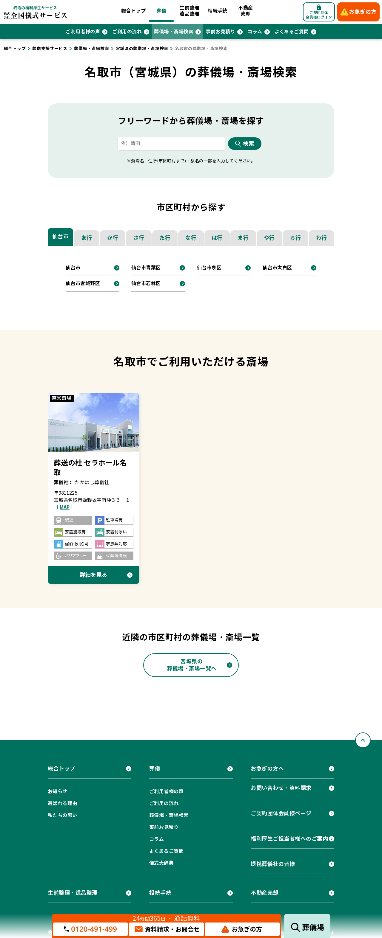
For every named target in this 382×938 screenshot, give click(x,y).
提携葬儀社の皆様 (273, 864)
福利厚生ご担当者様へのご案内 (289, 838)
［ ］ (65, 507)
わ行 (321, 237)
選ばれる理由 (62, 803)
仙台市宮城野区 (83, 283)
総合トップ (133, 11)
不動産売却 (245, 11)
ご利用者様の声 (83, 32)
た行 (164, 237)
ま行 (243, 237)
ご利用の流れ (127, 32)
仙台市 (60, 236)
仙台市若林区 (146, 283)
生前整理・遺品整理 (73, 892)
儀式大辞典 (161, 863)
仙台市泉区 (209, 268)
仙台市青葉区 (146, 268)
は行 (217, 237)
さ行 (138, 237)
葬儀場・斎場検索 (173, 32)
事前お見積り (220, 32)
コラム (254, 32)
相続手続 (217, 11)
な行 (190, 237)
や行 (269, 237)
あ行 (86, 237)
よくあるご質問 (292, 32)
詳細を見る (93, 575)
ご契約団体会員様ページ (281, 813)
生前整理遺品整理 (189, 11)
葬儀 (162, 11)
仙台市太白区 (277, 268)
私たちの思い (62, 815)
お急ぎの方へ (267, 768)
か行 (112, 237)
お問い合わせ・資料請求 (281, 788)
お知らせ (57, 791)
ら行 (295, 237)
